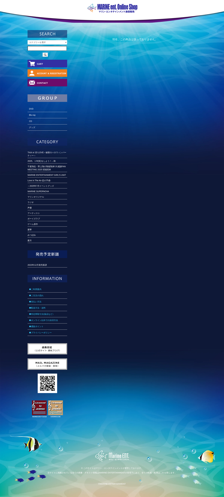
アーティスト (34, 213)
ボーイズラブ (34, 218)
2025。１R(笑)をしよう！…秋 (42, 161)
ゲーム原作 (33, 224)
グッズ (32, 127)
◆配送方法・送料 (37, 308)
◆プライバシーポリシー (40, 332)
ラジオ (31, 202)
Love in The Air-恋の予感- (39, 180)
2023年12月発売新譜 (37, 265)
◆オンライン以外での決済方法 (43, 320)
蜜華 (30, 229)
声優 (30, 208)
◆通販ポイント (36, 326)
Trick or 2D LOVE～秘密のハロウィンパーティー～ (47, 154)
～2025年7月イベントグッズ (41, 186)
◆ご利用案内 (35, 289)
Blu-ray (32, 115)
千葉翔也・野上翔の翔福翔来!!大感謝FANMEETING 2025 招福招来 (47, 168)
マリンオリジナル (36, 197)
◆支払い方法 (35, 301)
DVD (31, 109)
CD (30, 121)
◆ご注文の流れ (36, 295)
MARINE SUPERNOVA (38, 191)
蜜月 (30, 240)
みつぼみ (32, 235)
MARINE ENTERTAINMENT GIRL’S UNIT (47, 175)
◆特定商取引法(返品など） (41, 314)
